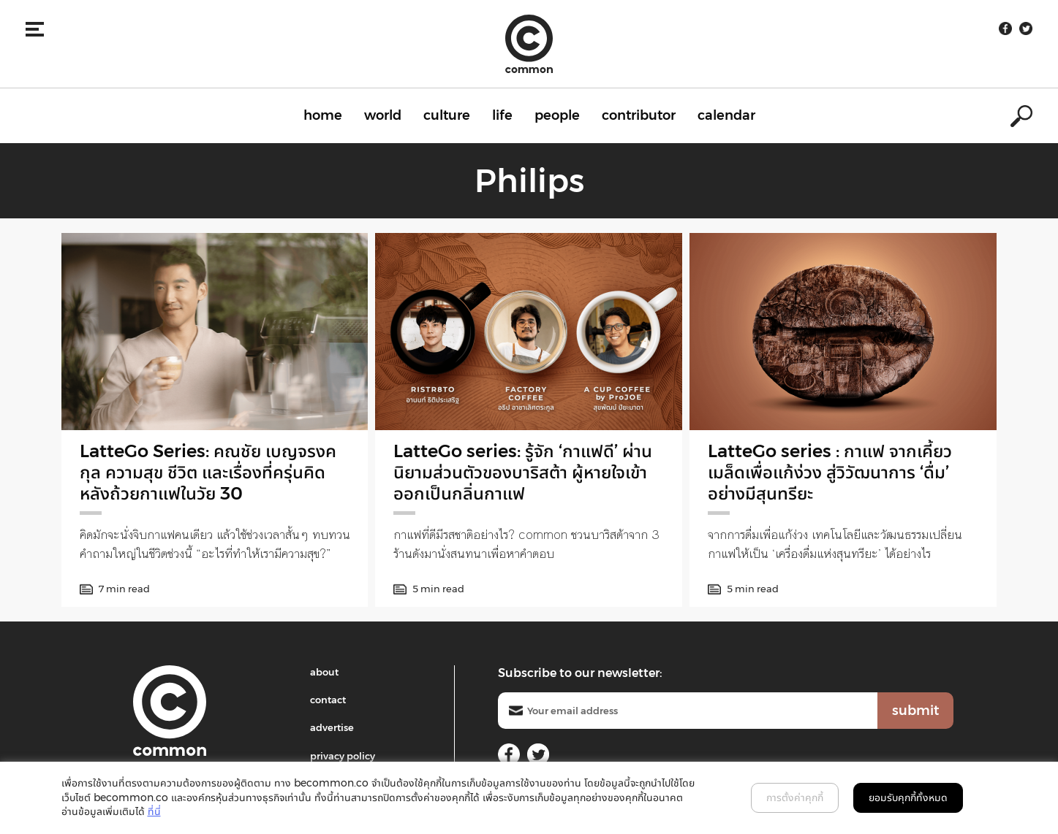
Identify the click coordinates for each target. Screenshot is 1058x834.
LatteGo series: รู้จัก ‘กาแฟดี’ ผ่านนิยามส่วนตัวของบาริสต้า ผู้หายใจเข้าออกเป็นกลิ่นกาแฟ (522, 472)
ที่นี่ (154, 811)
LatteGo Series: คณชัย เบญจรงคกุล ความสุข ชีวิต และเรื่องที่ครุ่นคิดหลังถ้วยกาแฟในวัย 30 (208, 472)
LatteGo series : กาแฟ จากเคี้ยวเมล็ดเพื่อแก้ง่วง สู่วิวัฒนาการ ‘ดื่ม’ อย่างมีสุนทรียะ (830, 472)
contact (328, 699)
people (557, 115)
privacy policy (342, 756)
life (502, 115)
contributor (639, 115)
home (322, 115)
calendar (726, 115)
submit (915, 711)
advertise (332, 727)
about (324, 672)
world (382, 115)
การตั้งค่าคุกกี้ (794, 797)
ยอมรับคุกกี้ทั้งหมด (908, 797)
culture (446, 115)
